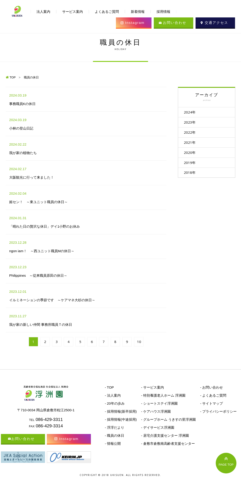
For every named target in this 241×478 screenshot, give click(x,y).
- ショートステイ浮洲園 (159, 403)
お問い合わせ (174, 23)
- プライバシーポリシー (218, 411)
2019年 (192, 165)
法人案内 (43, 12)
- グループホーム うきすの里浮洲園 (168, 419)
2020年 (192, 154)
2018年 (192, 175)
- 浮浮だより (114, 427)
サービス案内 (72, 12)
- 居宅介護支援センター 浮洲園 (165, 435)
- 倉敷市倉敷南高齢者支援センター (168, 443)
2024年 (192, 112)
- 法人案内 (113, 395)
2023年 (192, 123)
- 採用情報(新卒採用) (121, 411)
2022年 (192, 133)
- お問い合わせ (211, 387)
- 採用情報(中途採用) (121, 419)
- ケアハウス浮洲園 (156, 411)
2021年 (192, 144)
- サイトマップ (211, 403)
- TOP (109, 387)
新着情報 (138, 12)
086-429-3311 (49, 419)
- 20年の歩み (115, 403)
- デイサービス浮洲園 (157, 427)
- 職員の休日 (114, 435)
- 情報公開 (113, 443)
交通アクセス (216, 23)
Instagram (135, 23)
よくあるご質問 (107, 12)
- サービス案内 (152, 387)
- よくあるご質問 (213, 395)
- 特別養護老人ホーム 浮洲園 (163, 395)
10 (139, 341)
